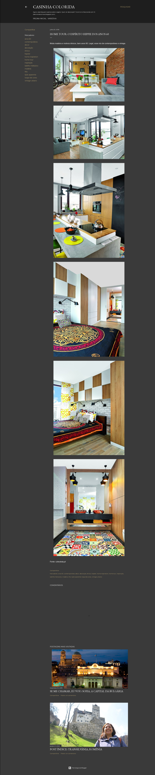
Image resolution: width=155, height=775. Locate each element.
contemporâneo (31, 42)
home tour (29, 60)
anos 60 (28, 39)
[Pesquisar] (125, 7)
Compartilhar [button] (30, 30)
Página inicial (39, 19)
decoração (29, 48)
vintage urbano (31, 81)
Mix (26, 72)
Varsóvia (52, 19)
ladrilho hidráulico (31, 66)
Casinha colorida (54, 7)
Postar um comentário (68, 695)
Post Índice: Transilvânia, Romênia (76, 749)
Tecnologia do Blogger (77, 768)
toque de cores (31, 78)
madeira (28, 69)
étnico (27, 51)
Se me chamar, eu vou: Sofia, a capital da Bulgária (86, 691)
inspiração (29, 63)
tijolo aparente (30, 75)
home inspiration (31, 57)
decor (27, 45)
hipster (27, 54)
